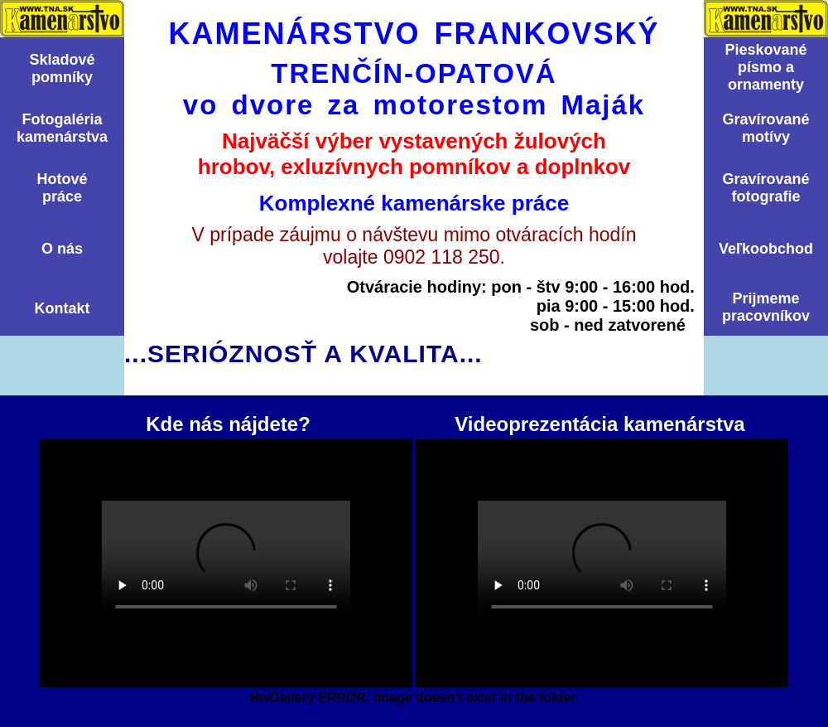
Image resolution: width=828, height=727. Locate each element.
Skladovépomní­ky (61, 68)
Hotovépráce (61, 188)
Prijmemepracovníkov (766, 307)
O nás (62, 248)
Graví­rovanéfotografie (765, 188)
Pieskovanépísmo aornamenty (765, 67)
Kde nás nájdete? (226, 563)
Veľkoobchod (766, 248)
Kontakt (62, 308)
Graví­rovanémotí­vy (765, 128)
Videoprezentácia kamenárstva (602, 563)
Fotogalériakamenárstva (62, 128)
